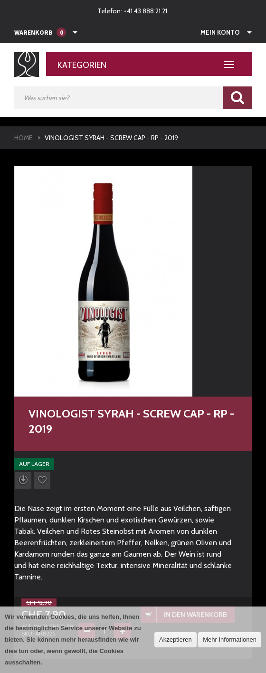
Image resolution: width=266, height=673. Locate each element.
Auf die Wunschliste (42, 480)
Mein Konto (220, 32)
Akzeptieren (175, 639)
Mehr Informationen (229, 639)
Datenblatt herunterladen (23, 480)
